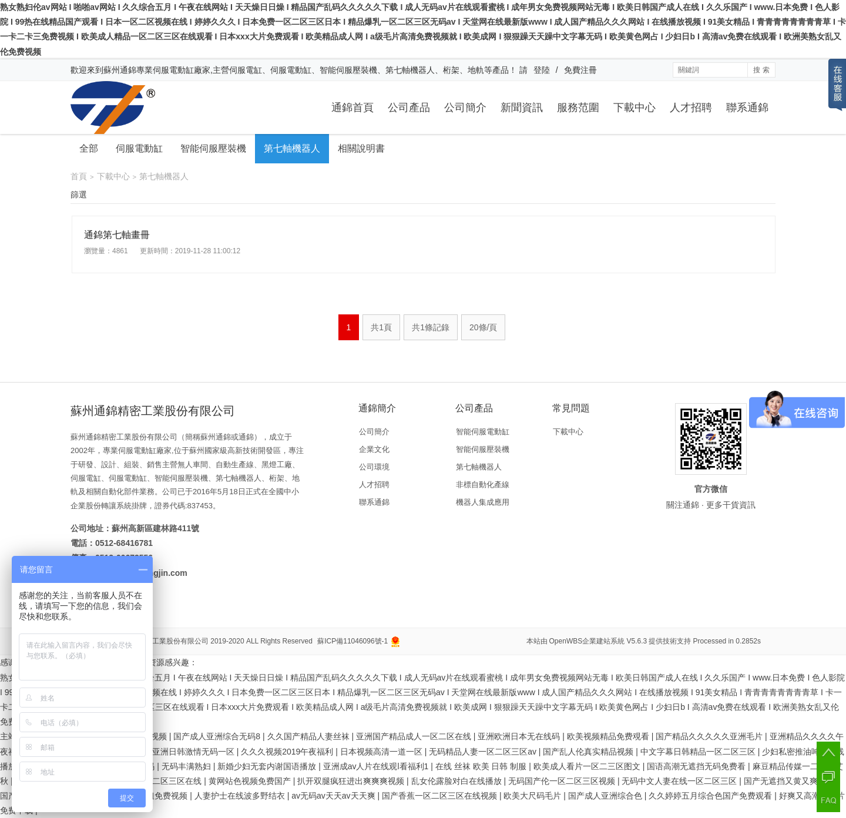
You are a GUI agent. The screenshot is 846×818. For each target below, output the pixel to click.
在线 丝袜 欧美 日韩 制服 (482, 766)
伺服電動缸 (139, 148)
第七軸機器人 (292, 148)
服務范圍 (578, 107)
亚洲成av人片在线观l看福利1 (377, 766)
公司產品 (409, 107)
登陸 (541, 70)
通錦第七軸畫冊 (117, 235)
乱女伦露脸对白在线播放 (457, 781)
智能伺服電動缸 (482, 431)
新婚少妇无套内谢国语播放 (267, 766)
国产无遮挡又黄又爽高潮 (790, 781)
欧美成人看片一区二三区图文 (588, 766)
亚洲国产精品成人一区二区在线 (415, 736)
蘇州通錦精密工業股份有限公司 (159, 641)
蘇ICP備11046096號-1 (352, 641)
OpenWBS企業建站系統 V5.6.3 (598, 641)
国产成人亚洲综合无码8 (218, 736)
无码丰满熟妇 (187, 766)
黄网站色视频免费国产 (251, 781)
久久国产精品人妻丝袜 (309, 736)
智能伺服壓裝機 (213, 148)
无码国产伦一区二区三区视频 (562, 781)
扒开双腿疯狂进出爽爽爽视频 (352, 781)
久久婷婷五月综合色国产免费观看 (711, 795)
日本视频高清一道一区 (382, 751)
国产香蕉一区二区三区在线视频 (440, 795)
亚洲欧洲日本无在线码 (520, 736)
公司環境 (374, 466)
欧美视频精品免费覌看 (609, 736)
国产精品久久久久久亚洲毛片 (710, 736)
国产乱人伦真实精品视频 (589, 751)
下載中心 (634, 107)
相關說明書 (361, 148)
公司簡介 (465, 107)
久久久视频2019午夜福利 (288, 751)
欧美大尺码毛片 (533, 795)
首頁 (78, 176)
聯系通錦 (747, 107)
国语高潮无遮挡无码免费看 (697, 766)
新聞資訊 (522, 107)
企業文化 (374, 449)
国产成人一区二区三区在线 (153, 781)
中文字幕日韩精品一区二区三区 (699, 751)
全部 (88, 148)
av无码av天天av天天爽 (334, 795)
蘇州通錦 (119, 70)
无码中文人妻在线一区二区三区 (680, 781)
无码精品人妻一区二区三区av (484, 751)
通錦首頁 (352, 107)
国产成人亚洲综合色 (606, 795)
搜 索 (761, 70)
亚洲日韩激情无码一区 (194, 751)
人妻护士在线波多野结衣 (240, 795)
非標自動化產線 (482, 484)
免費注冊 (580, 70)
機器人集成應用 (482, 502)
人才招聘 (691, 107)
